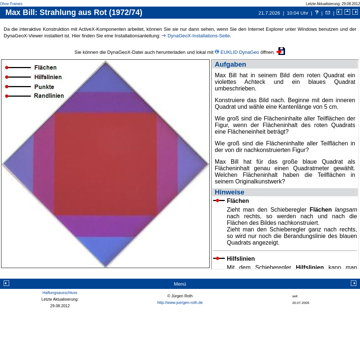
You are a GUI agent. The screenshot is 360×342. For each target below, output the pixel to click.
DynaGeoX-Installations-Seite (199, 35)
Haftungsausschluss (59, 292)
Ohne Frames (11, 4)
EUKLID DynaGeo (240, 52)
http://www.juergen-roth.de (180, 302)
